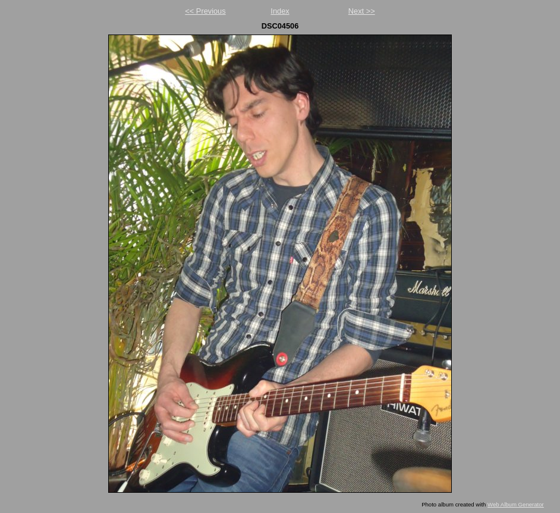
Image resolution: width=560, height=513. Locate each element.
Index (279, 11)
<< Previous (205, 11)
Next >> (361, 11)
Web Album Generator (515, 504)
